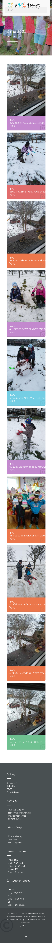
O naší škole (13, 792)
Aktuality (11, 786)
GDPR (9, 789)
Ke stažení (12, 783)
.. (26, 928)
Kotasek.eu (29, 926)
